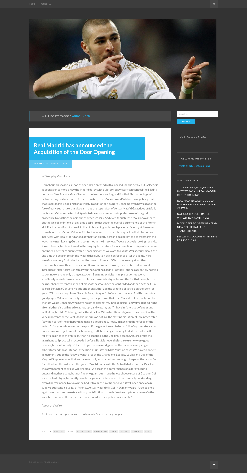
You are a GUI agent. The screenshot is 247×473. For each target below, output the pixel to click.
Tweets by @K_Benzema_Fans (193, 165)
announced (100, 431)
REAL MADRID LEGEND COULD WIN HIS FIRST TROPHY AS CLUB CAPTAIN (196, 204)
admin (40, 163)
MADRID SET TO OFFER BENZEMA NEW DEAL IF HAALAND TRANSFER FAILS (197, 227)
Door (114, 431)
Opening (136, 431)
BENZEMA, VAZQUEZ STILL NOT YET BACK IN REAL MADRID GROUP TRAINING (196, 191)
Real (147, 431)
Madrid (124, 431)
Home (32, 4)
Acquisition (83, 431)
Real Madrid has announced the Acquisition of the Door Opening (74, 148)
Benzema (45, 4)
